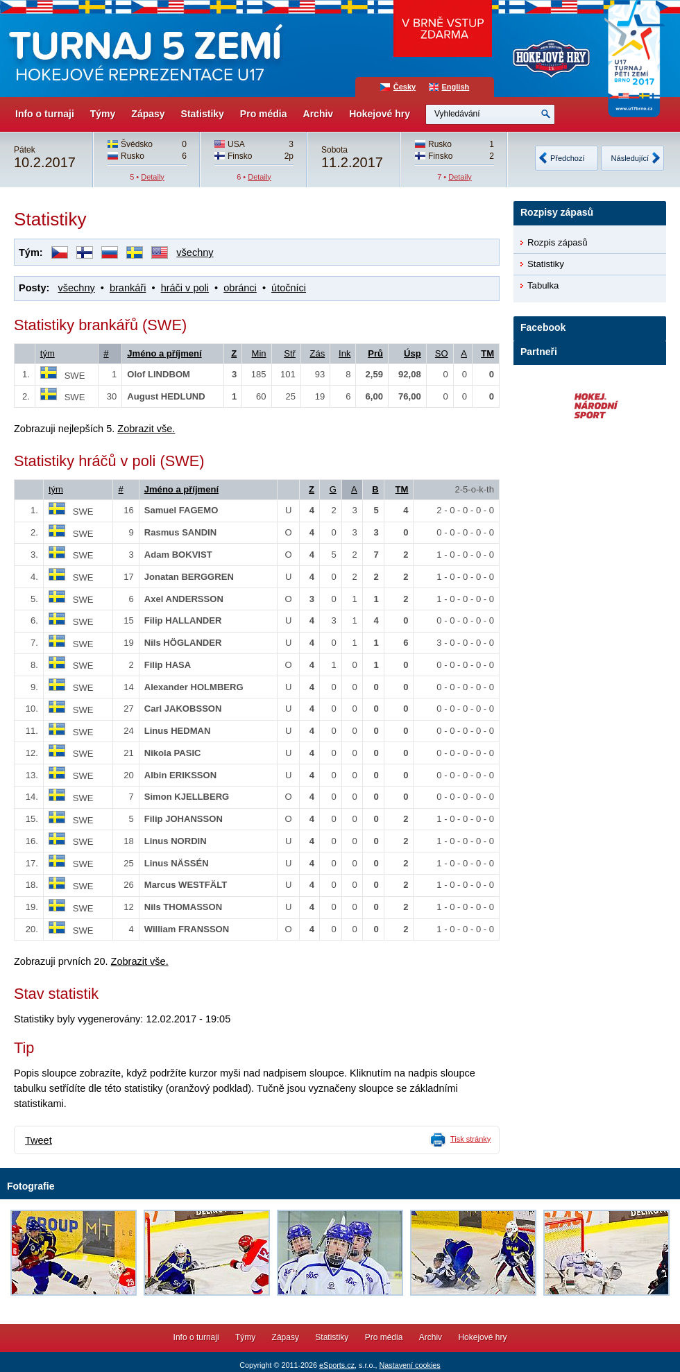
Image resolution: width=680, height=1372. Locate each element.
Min (259, 353)
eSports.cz (337, 1365)
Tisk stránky (470, 1139)
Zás (317, 353)
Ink (344, 353)
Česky (404, 87)
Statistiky (202, 113)
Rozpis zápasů (557, 242)
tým (47, 353)
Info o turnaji (44, 113)
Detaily (152, 177)
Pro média (263, 113)
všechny (194, 252)
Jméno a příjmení (164, 353)
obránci (240, 287)
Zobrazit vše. (146, 428)
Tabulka (543, 285)
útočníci (288, 287)
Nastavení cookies (409, 1365)
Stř (290, 353)
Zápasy (147, 113)
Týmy (103, 113)
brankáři (128, 287)
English (456, 87)
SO (441, 353)
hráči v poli (185, 287)
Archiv (318, 113)
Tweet (38, 1140)
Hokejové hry (379, 113)
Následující (630, 158)
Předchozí (567, 158)
